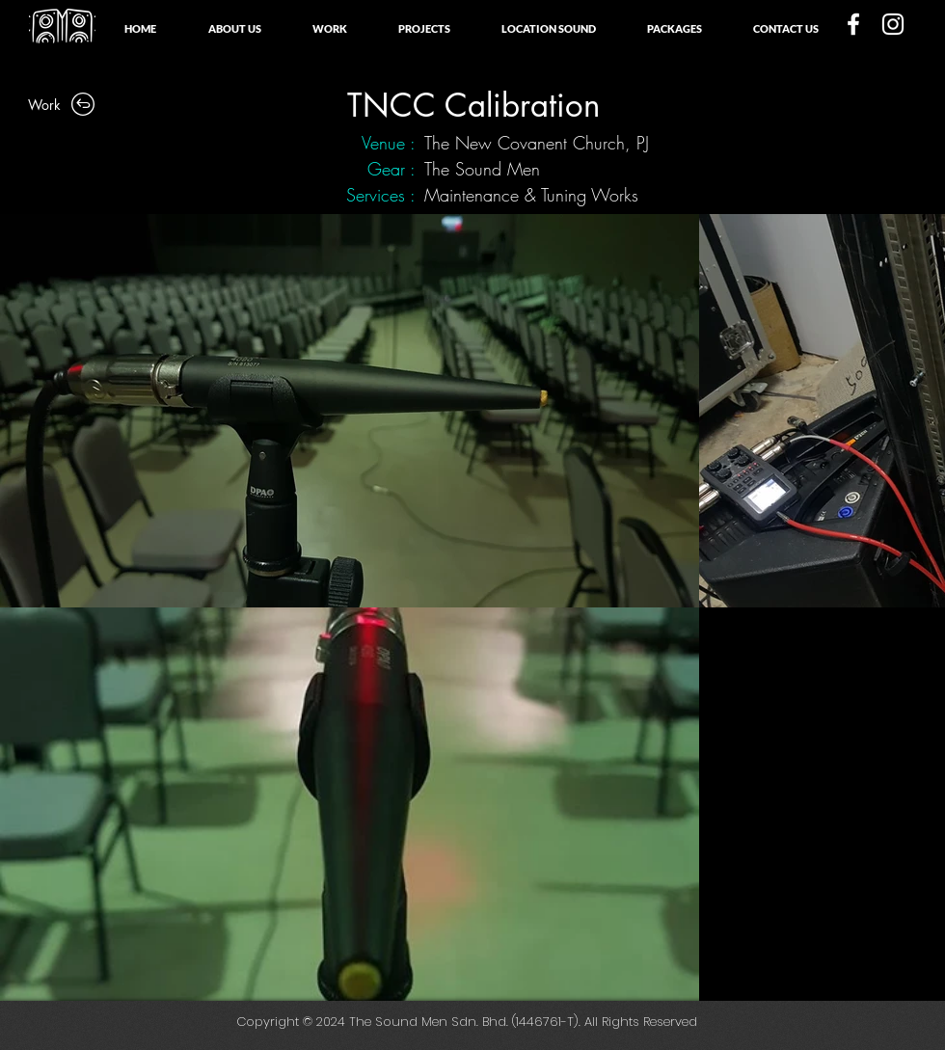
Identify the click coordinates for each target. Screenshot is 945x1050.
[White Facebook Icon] (853, 24)
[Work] (62, 104)
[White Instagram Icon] (892, 24)
